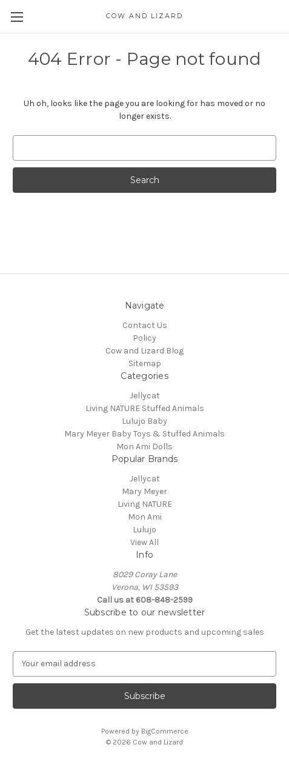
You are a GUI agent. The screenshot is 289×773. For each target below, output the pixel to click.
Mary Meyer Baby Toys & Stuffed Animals (144, 434)
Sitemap (144, 363)
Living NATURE (145, 504)
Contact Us (144, 325)
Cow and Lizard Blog (144, 351)
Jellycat (145, 395)
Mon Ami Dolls (144, 446)
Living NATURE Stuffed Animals (144, 408)
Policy (144, 338)
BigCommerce (164, 731)
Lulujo (144, 529)
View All (144, 542)
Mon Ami (145, 517)
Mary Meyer (144, 491)
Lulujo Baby (144, 421)
